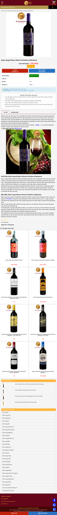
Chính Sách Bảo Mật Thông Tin (9, 487)
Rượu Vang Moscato (7, 464)
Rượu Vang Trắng (6, 455)
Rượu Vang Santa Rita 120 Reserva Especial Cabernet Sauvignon (29, 384)
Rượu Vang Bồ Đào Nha (8, 438)
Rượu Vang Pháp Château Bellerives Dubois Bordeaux (43, 372)
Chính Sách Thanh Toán (8, 490)
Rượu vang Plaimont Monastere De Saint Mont (25, 390)
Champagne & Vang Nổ (8, 450)
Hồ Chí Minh (42, 513)
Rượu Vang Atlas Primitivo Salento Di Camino (43, 260)
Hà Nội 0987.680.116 (15, 70)
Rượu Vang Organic (7, 470)
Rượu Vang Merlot (6, 482)
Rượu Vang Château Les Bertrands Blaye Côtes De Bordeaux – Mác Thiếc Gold (14, 335)
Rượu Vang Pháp (6, 418)
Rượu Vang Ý (18, 128)
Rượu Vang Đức (6, 435)
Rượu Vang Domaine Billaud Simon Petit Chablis (26, 402)
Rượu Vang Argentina (7, 432)
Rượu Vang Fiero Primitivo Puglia (14, 260)
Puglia (37, 125)
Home (2, 10)
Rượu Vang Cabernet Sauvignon (10, 473)
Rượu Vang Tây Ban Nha (8, 426)
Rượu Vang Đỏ (5, 453)
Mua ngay (31, 66)
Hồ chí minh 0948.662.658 (41, 70)
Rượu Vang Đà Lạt (6, 447)
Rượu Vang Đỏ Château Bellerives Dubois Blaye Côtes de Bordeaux (14, 372)
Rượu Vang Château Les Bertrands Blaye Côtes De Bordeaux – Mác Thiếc (43, 335)
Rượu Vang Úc (5, 421)
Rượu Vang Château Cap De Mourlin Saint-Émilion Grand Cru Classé (14, 298)
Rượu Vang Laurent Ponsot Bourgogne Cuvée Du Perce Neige (29, 396)
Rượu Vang (7, 10)
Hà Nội (14, 513)
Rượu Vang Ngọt (6, 461)
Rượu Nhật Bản (6, 444)
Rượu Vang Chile (6, 415)
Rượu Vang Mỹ (5, 424)
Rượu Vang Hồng (6, 458)
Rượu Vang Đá (5, 467)
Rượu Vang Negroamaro (8, 479)
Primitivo (9, 198)
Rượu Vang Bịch (6, 441)
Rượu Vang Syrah (6, 484)
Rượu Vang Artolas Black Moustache (43, 297)
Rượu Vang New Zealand (8, 429)
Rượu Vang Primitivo (7, 476)
